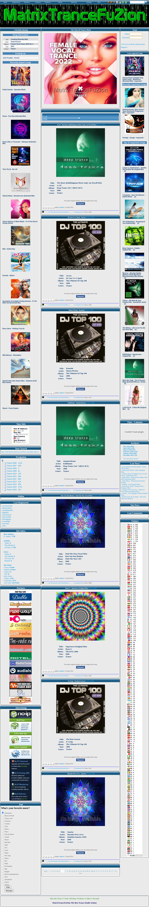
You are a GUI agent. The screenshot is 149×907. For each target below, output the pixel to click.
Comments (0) (79, 212)
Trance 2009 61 (13, 471)
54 (57, 871)
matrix (8, 536)
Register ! (124, 47)
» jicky (3, 526)
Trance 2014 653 (14, 484)
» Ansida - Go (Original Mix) (130, 484)
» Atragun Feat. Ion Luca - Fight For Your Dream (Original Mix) (133, 490)
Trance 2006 (101, 125)
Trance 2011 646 (14, 476)
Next (80, 873)
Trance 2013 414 (14, 482)
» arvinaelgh (5, 521)
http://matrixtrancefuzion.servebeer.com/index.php (19, 452)
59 (72, 871)
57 (67, 871)
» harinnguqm (6, 519)
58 (70, 871)
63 (81, 871)
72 (101, 871)
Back (46, 871)
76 (110, 871)
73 (103, 871)
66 (87, 871)
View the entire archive (130, 459)
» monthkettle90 (7, 510)
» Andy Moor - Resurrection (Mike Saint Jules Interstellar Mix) (134, 478)
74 (105, 871)
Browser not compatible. (20, 226)
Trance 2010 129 (14, 474)
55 (59, 871)
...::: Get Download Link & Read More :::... (57, 212)
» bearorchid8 (6, 517)
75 (107, 871)
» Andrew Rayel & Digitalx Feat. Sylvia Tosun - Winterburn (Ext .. (134, 474)
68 (92, 871)
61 (76, 871)
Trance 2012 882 (14, 479)
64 (83, 871)
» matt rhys (5, 524)
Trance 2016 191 (14, 490)
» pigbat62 (5, 512)
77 (112, 871)
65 (85, 871)
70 (96, 871)
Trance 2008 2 (13, 468)
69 (94, 871)
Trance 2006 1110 (14, 463)
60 (74, 871)
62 (79, 871)
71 (98, 871)
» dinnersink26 (6, 508)
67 (90, 871)
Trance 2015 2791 (14, 487)
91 (116, 871)
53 (55, 871)
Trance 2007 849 (14, 466)
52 (52, 871)
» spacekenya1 (6, 515)
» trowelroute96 (6, 506)
